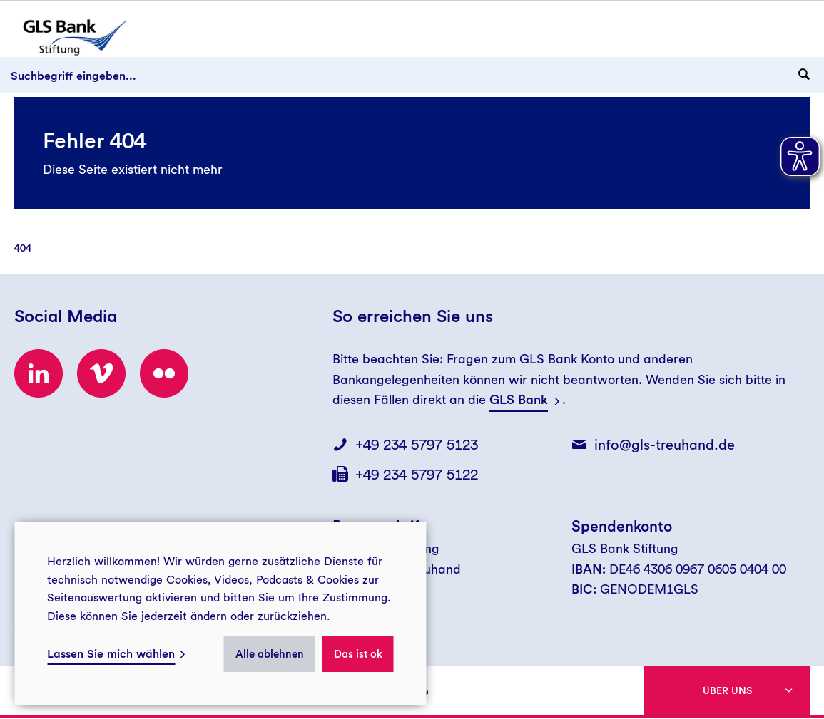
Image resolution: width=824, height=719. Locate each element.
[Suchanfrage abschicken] (804, 75)
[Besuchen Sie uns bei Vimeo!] (101, 373)
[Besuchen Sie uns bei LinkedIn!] (38, 373)
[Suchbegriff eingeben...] (412, 75)
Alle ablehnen (269, 654)
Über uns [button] (727, 690)
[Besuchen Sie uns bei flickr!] (164, 373)
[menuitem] (30, 247)
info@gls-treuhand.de (664, 444)
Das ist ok (358, 654)
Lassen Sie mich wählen (111, 654)
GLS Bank (518, 399)
